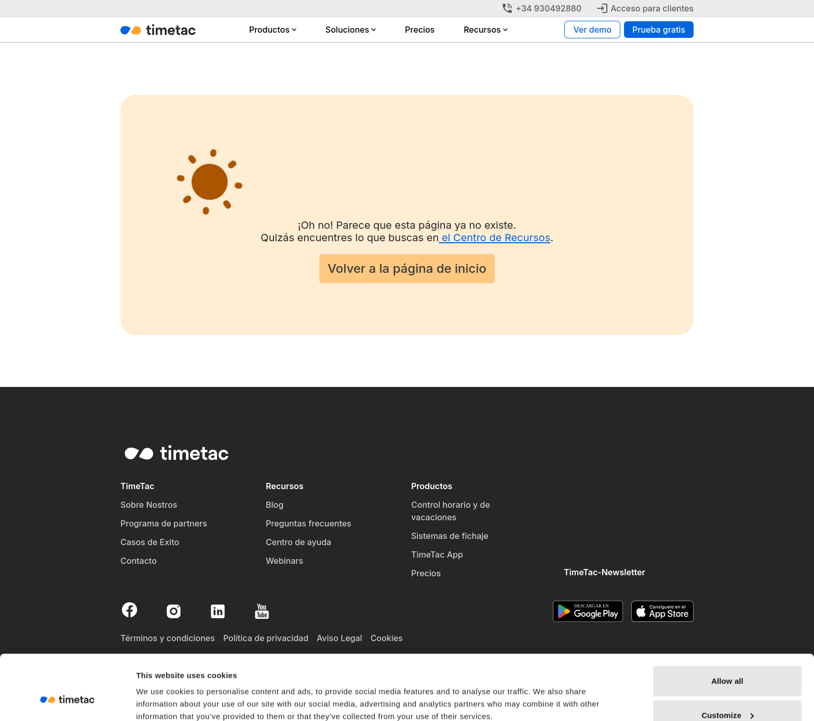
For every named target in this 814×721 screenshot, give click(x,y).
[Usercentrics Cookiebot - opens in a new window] (67, 701)
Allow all (727, 625)
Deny (727, 693)
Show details (160, 689)
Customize (727, 659)
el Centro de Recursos (494, 237)
